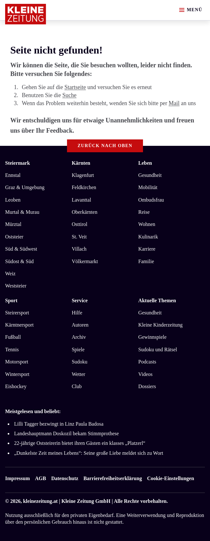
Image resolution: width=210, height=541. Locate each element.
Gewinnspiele (152, 337)
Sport (11, 300)
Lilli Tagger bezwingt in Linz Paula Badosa (59, 424)
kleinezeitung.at (40, 501)
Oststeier (14, 236)
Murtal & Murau (22, 212)
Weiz (10, 273)
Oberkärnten (84, 212)
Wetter (78, 374)
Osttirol (80, 224)
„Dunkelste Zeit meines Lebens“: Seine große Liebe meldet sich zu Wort (88, 453)
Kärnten (81, 163)
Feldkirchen (84, 187)
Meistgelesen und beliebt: (33, 411)
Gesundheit (150, 175)
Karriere (146, 249)
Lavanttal (81, 200)
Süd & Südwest (21, 249)
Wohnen (146, 224)
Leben (145, 163)
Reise (144, 212)
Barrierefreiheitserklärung (112, 478)
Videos (145, 374)
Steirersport (17, 312)
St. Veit (79, 236)
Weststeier (15, 285)
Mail (174, 103)
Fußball (13, 337)
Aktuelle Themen (157, 300)
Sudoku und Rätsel (157, 349)
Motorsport (16, 361)
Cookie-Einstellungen (170, 478)
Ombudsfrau (151, 200)
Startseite (75, 87)
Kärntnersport (19, 325)
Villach (79, 249)
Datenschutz (64, 478)
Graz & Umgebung (25, 187)
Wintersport (17, 374)
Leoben (13, 200)
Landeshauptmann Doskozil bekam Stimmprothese (66, 433)
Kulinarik (148, 236)
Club (77, 386)
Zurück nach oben (105, 145)
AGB (40, 478)
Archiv (79, 337)
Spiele (78, 349)
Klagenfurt (83, 175)
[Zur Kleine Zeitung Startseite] (25, 14)
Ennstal (13, 175)
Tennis (12, 349)
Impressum (17, 478)
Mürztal (13, 224)
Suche (69, 95)
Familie (146, 261)
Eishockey (16, 386)
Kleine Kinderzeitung (160, 325)
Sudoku (80, 361)
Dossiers (147, 386)
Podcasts (147, 361)
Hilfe (77, 312)
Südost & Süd (19, 261)
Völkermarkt (85, 261)
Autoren (80, 325)
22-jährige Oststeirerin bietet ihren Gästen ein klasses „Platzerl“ (79, 443)
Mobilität (147, 187)
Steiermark (17, 163)
